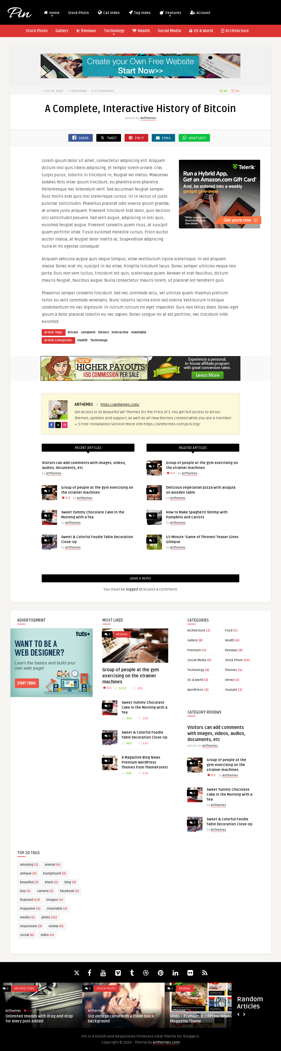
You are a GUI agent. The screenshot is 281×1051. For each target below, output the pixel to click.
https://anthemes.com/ (120, 404)
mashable (138, 332)
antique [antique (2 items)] (28, 873)
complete (88, 332)
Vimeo (229, 680)
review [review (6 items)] (56, 926)
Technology (114, 32)
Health (141, 31)
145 (143, 773)
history (103, 332)
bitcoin (73, 332)
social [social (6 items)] (27, 935)
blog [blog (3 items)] (70, 882)
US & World (201, 31)
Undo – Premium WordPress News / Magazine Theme (201, 1019)
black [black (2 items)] (51, 882)
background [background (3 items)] (54, 873)
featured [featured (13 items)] (30, 900)
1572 (120, 688)
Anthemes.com (166, 1042)
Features (170, 13)
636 (127, 773)
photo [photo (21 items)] (49, 917)
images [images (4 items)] (54, 900)
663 (127, 743)
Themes (231, 670)
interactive (120, 332)
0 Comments (104, 91)
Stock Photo (78, 13)
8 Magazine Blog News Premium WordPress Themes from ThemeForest (145, 762)
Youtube (231, 690)
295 (138, 688)
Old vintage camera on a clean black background (121, 1019)
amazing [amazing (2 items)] (29, 865)
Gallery (61, 31)
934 (127, 718)
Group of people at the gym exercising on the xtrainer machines (130, 676)
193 (143, 718)
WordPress (195, 690)
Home (51, 13)
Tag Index (139, 12)
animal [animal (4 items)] (52, 865)
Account (200, 12)
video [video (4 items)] (47, 935)
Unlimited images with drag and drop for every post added (39, 1019)
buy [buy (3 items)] (25, 891)
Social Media (169, 31)
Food (228, 630)
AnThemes (148, 118)
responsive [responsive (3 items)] (31, 926)
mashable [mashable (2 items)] (57, 909)
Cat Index (108, 12)
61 (223, 91)
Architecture (235, 31)
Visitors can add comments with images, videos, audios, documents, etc (216, 733)
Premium (194, 650)
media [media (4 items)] (27, 917)
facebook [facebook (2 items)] (69, 891)
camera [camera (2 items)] (45, 891)
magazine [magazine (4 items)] (30, 909)
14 (235, 91)
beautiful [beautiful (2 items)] (29, 882)
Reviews (86, 31)
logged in (134, 589)
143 (143, 743)
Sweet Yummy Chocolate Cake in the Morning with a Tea (144, 707)
